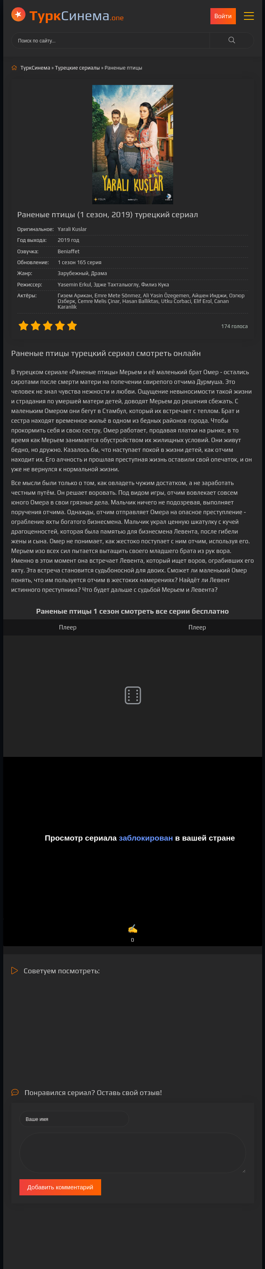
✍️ (132, 934)
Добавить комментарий (60, 1187)
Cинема (77, 15)
